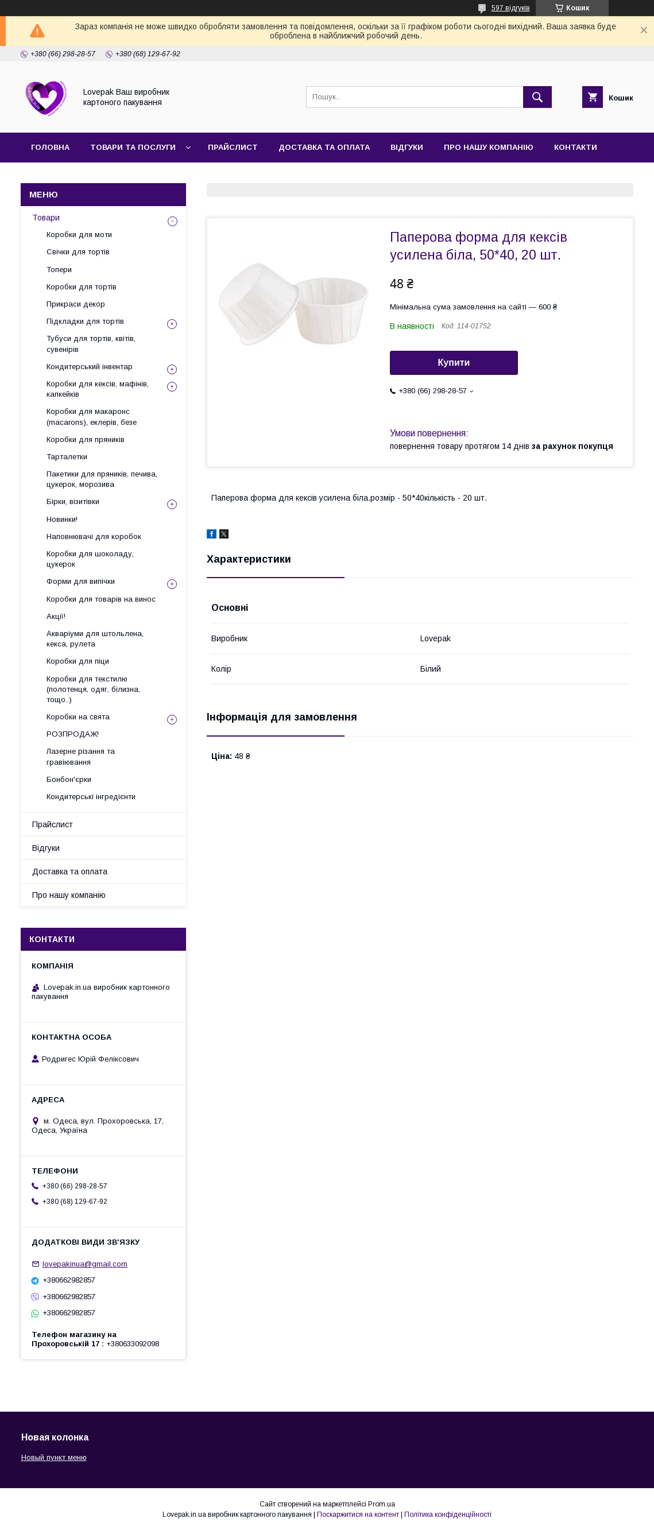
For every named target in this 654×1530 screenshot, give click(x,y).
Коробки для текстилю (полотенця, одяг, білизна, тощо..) (93, 689)
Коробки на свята (78, 716)
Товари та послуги (133, 147)
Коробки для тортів (82, 286)
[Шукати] (537, 97)
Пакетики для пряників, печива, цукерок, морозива (102, 479)
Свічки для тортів (78, 251)
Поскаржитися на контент (358, 1514)
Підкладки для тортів (85, 321)
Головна (50, 147)
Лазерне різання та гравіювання (81, 756)
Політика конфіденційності (448, 1514)
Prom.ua (381, 1504)
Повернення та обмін (79, 177)
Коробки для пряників (86, 439)
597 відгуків (511, 8)
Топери (59, 269)
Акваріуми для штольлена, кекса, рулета (95, 638)
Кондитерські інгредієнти (91, 796)
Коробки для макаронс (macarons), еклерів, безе (92, 416)
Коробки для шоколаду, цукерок (90, 558)
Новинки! (62, 519)
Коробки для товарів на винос (101, 599)
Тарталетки (67, 456)
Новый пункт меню (54, 1457)
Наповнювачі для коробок (94, 536)
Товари (46, 217)
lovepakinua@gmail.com (84, 1264)
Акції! (56, 616)
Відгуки (406, 147)
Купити (454, 362)
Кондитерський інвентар (90, 366)
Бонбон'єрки (69, 779)
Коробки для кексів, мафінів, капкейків (98, 388)
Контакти (575, 147)
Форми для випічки (81, 581)
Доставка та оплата (324, 147)
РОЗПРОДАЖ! (73, 734)
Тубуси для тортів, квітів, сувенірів (91, 343)
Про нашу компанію (488, 147)
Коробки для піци (78, 661)
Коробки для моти (79, 234)
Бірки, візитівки (73, 501)
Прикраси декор (76, 304)
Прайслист (233, 147)
